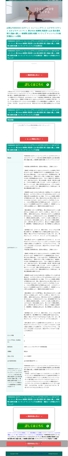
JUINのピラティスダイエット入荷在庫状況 (31, 434)
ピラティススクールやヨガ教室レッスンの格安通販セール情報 (33, 453)
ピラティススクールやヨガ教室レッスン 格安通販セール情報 (24, 432)
